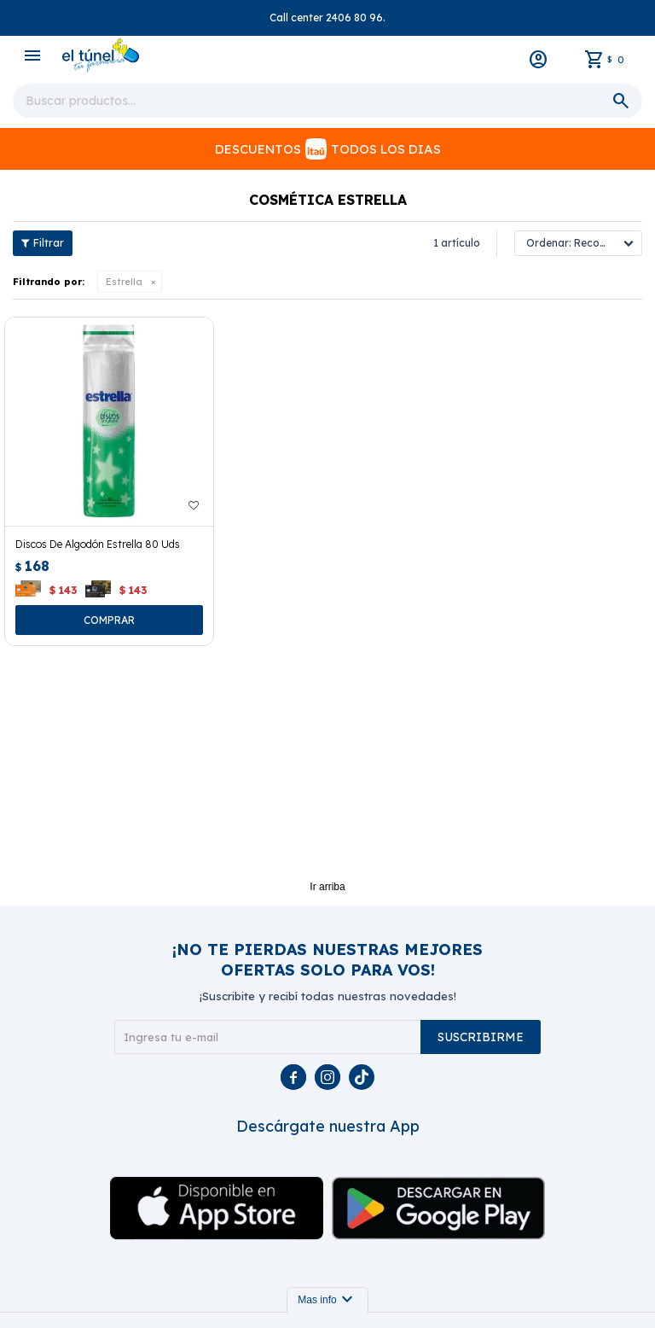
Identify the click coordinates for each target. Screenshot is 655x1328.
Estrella (124, 282)
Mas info (327, 1300)
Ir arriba (327, 887)
